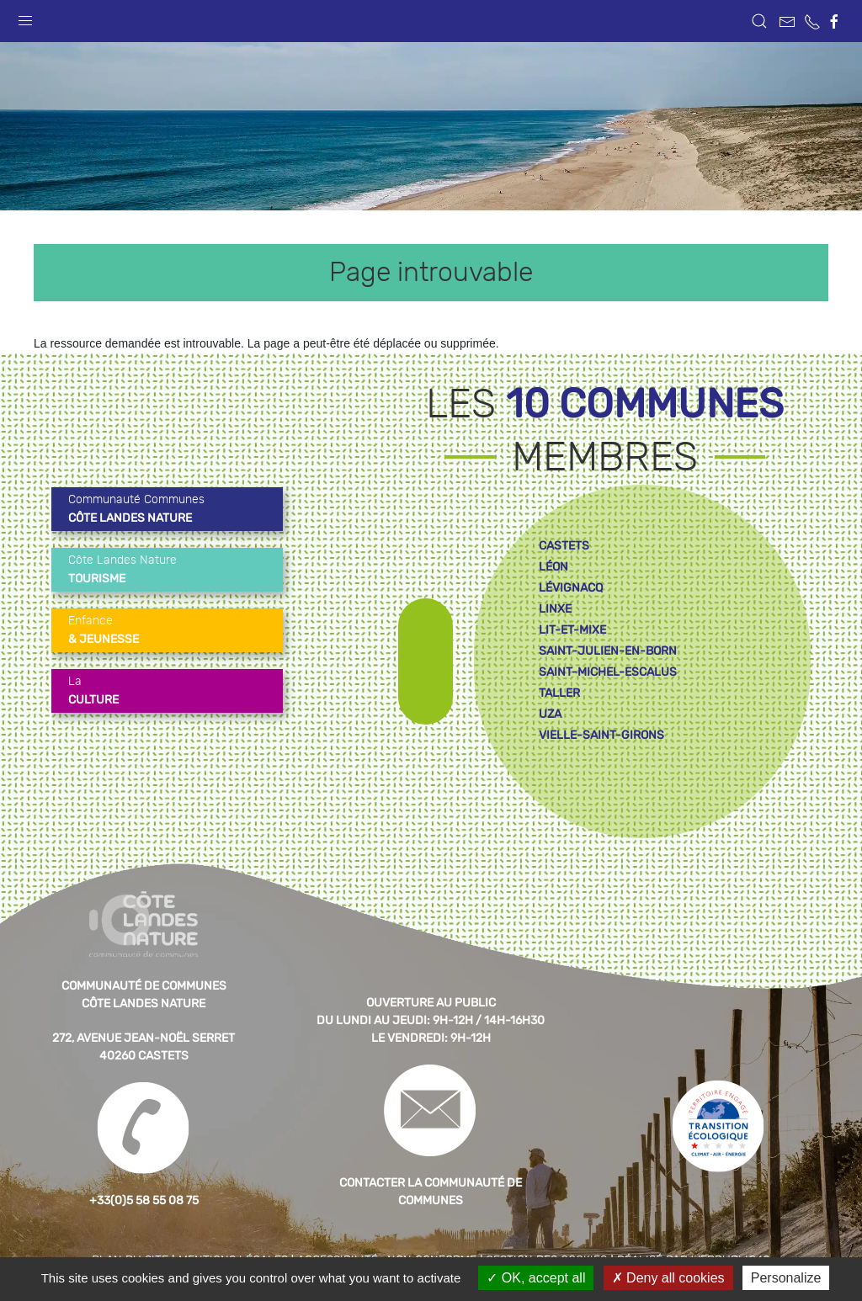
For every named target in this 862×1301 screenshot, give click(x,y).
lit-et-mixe (572, 630)
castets (564, 546)
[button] (25, 16)
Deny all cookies (668, 1278)
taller (559, 693)
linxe (555, 609)
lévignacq (571, 588)
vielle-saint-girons (601, 735)
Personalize (786, 1278)
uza (550, 714)
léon (553, 567)
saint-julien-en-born (608, 651)
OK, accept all (536, 1278)
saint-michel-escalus (608, 672)
